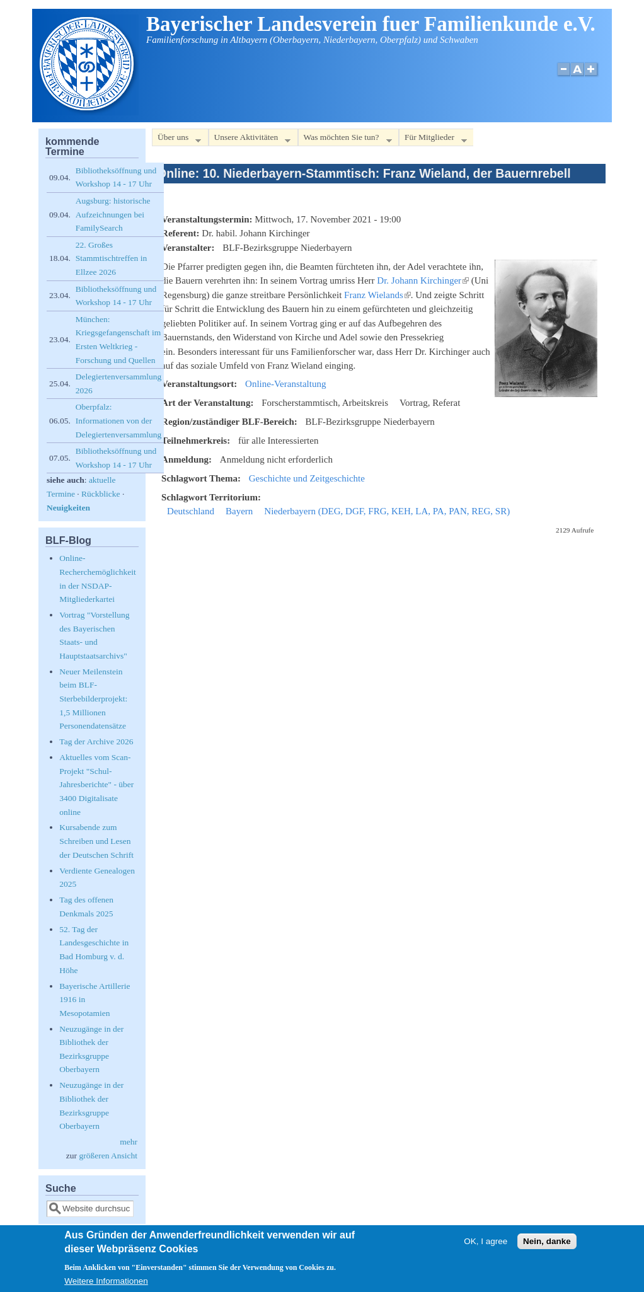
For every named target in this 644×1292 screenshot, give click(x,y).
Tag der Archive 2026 (96, 741)
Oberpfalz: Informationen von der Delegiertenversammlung (118, 420)
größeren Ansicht (108, 1155)
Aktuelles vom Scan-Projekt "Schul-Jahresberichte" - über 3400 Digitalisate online (96, 784)
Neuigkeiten (68, 507)
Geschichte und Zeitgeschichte (307, 478)
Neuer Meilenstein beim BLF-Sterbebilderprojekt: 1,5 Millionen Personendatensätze (93, 698)
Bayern (239, 511)
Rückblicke (100, 494)
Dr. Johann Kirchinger (423, 280)
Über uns (176, 139)
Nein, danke (547, 1247)
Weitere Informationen (106, 1286)
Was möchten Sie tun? (345, 139)
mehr (128, 1141)
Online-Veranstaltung (285, 384)
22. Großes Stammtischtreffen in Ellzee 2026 (111, 258)
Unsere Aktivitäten (250, 139)
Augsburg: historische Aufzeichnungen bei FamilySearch (113, 214)
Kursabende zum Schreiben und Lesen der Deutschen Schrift (96, 840)
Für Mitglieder (433, 139)
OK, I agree (485, 1247)
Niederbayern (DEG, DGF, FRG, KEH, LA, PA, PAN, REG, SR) (387, 511)
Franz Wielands (377, 295)
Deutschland (190, 511)
